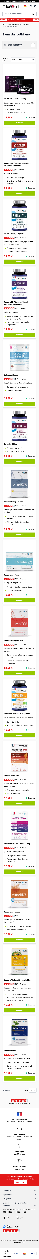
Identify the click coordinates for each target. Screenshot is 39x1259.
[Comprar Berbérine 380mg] (19, 461)
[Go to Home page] (14, 6)
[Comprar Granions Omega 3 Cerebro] (19, 535)
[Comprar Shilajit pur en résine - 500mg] (19, 123)
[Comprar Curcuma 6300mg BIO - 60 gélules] (19, 735)
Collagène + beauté (11, 375)
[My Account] (31, 6)
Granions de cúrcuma (12, 912)
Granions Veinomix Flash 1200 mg (17, 844)
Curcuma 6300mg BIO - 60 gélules (17, 714)
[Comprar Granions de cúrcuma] (19, 940)
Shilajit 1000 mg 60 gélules (14, 234)
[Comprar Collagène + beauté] (19, 404)
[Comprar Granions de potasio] (19, 600)
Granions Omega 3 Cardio (13, 641)
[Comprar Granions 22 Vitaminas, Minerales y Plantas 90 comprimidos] (19, 335)
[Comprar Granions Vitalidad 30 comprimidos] (19, 1010)
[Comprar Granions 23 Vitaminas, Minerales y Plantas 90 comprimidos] (19, 193)
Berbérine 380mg (10, 444)
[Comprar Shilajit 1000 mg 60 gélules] (19, 262)
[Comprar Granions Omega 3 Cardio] (19, 673)
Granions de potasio (11, 575)
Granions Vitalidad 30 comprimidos (17, 980)
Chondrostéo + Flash (12, 776)
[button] (19, 45)
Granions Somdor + (11, 1051)
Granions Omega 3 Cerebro (14, 502)
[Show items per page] (33, 1090)
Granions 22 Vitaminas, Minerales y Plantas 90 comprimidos (17, 303)
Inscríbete (20, 1182)
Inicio (4, 24)
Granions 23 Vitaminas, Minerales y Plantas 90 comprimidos (17, 164)
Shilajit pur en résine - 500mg (15, 99)
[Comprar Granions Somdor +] (19, 1078)
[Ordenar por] (23, 59)
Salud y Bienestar (13, 24)
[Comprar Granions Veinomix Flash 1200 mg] (19, 871)
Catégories (25, 24)
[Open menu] (3, 6)
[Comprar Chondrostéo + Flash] (19, 803)
